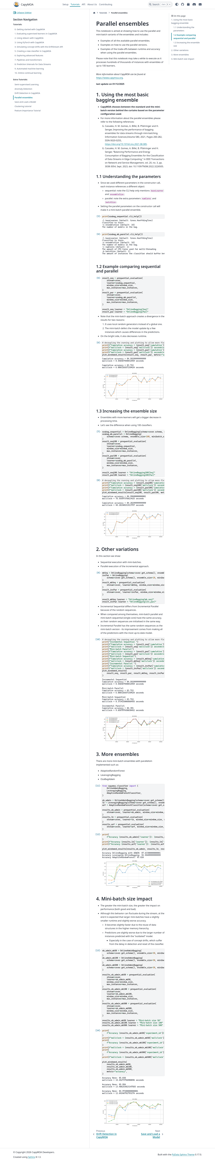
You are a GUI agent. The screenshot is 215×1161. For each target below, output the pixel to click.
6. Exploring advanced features (29, 58)
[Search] (160, 4)
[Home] (64, 12)
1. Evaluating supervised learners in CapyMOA (36, 33)
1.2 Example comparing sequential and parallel (184, 37)
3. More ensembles (180, 54)
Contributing (105, 4)
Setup (65, 4)
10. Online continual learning (28, 76)
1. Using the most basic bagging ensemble (182, 21)
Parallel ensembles (24, 100)
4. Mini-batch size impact (182, 59)
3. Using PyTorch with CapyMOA (29, 42)
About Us (92, 4)
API (83, 4)
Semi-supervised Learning (27, 87)
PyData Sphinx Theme (183, 1154)
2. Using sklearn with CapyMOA (29, 38)
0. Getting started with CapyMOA (30, 29)
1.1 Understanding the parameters (183, 29)
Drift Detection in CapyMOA (27, 96)
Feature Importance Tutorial (28, 114)
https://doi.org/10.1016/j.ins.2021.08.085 (95, 122)
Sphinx (31, 1157)
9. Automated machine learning (29, 71)
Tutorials (75, 4)
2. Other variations (179, 50)
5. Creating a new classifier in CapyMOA (33, 54)
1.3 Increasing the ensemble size (186, 44)
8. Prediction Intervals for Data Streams (33, 67)
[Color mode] (177, 4)
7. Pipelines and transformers (28, 63)
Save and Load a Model (25, 105)
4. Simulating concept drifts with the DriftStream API (31, 48)
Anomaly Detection (23, 92)
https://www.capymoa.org (129, 70)
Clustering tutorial (23, 109)
